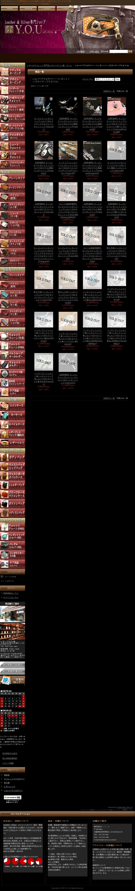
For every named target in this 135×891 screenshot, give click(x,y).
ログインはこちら (11, 597)
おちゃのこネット (125, 807)
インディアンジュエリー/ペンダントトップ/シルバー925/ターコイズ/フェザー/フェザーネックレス (68, 168)
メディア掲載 (8, 763)
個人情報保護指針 (9, 758)
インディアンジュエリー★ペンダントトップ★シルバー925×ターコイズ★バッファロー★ (68, 338)
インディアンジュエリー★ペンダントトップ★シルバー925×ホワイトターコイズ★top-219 (116, 294)
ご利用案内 (80, 51)
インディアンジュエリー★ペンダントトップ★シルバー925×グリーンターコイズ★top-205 (44, 335)
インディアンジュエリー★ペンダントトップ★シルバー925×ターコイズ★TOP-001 (43, 378)
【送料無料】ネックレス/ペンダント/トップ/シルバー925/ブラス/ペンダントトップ (43, 209)
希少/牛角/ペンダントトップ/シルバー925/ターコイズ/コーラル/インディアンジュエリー (116, 253)
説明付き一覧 (109, 91)
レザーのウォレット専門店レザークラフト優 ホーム (49, 65)
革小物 (7, 783)
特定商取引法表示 (9, 753)
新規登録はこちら (11, 593)
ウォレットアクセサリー (14, 779)
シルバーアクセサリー (13, 790)
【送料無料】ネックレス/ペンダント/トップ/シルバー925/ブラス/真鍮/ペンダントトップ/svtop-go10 (92, 168)
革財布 (7, 775)
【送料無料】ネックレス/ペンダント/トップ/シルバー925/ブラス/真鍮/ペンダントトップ (68, 123)
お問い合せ (94, 51)
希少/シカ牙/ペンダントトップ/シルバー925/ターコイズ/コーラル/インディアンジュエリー (68, 297)
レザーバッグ (9, 787)
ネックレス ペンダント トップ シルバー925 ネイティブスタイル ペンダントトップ (43, 123)
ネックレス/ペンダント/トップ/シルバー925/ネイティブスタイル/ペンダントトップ (68, 253)
